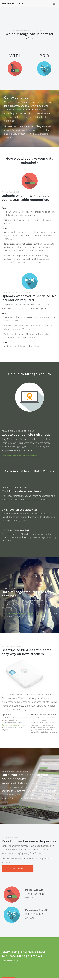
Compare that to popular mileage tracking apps (24, 613)
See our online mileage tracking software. (25, 807)
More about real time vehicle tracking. (20, 456)
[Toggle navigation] (54, 3)
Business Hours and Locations (14, 725)
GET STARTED (18, 869)
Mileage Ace (13, 3)
